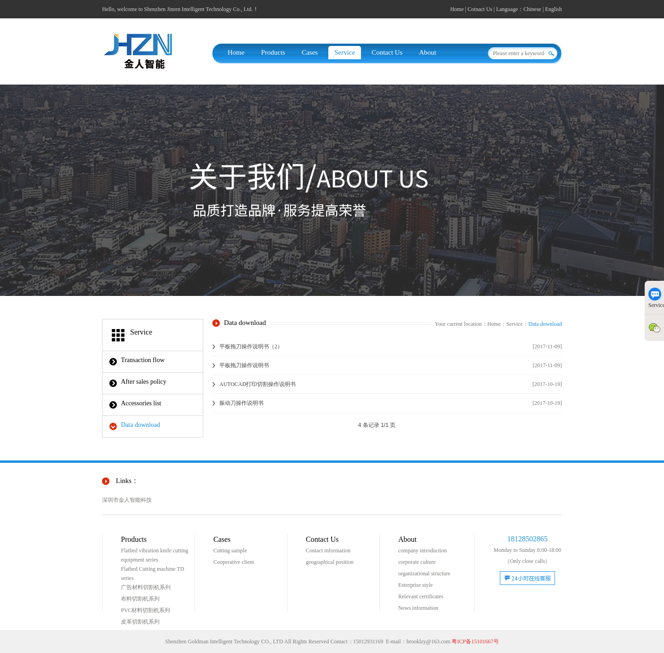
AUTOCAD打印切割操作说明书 (257, 384)
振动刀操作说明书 (241, 403)
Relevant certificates (420, 596)
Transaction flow (143, 360)
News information (418, 608)
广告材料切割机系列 (146, 587)
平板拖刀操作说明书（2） (251, 346)
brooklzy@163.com (428, 641)
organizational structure (424, 573)
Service (344, 52)
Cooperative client (233, 562)
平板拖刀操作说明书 (244, 365)
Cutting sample (230, 550)
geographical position (330, 562)
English (553, 9)
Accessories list (141, 403)
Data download (140, 424)
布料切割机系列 (140, 599)
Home (457, 9)
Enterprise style (415, 585)
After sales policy (143, 381)
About (427, 52)
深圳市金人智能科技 (127, 500)
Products (273, 52)
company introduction (422, 550)
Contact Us (387, 52)
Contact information (328, 550)
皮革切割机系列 (140, 622)
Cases (310, 52)
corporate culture (417, 562)
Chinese (532, 9)
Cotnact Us (480, 9)
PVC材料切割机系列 (145, 610)
